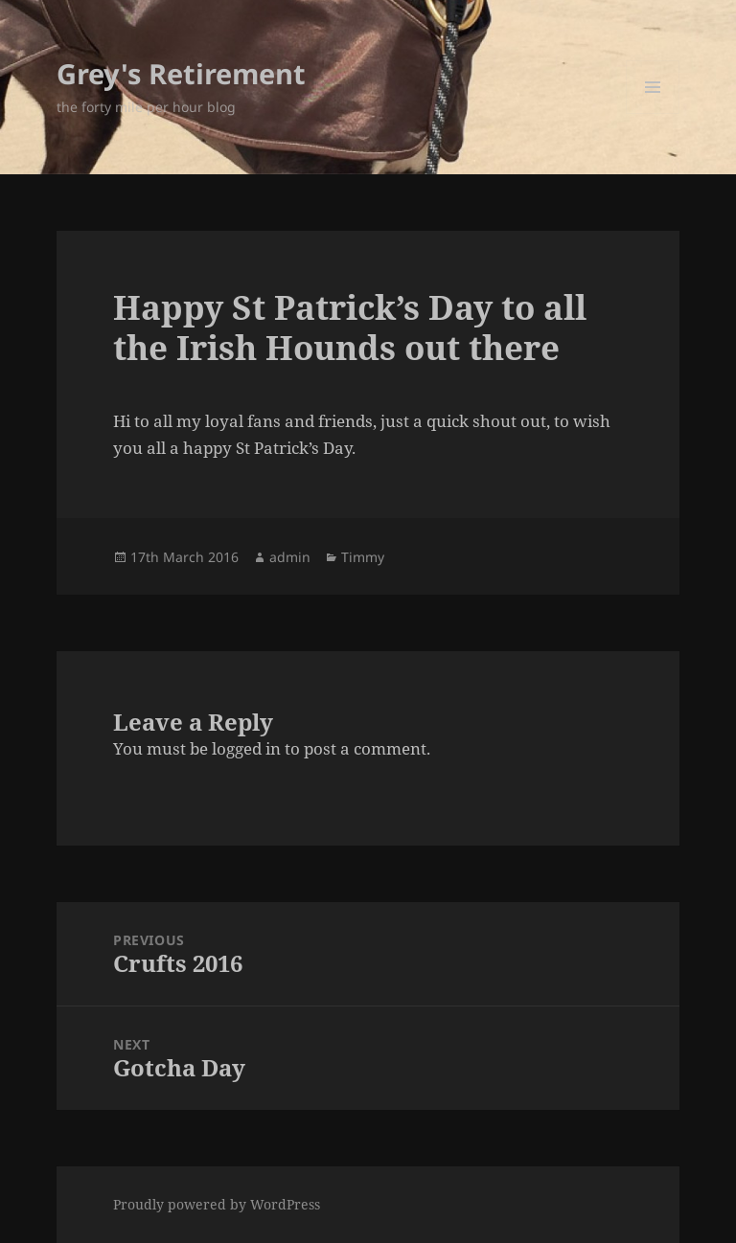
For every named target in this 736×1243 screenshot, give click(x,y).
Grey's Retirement (181, 73)
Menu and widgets (653, 113)
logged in (246, 748)
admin (289, 557)
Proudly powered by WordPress (216, 1204)
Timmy (362, 557)
